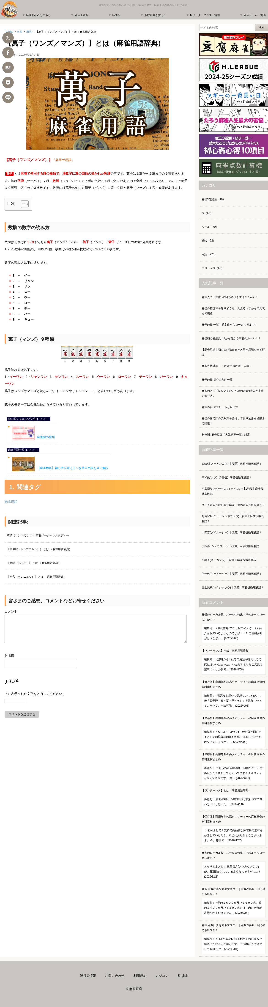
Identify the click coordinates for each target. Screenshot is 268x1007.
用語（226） (209, 254)
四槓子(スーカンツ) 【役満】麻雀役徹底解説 (229, 560)
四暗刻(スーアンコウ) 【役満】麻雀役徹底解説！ (232, 463)
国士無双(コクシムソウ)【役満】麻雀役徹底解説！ (233, 587)
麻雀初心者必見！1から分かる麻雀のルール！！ (231, 338)
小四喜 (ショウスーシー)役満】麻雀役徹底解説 (230, 546)
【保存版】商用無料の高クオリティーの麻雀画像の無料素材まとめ (234, 695)
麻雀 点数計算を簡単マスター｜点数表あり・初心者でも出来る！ (234, 902)
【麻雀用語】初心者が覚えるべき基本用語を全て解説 (60, 464)
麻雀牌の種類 (33, 433)
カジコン (162, 975)
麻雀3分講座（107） (214, 199)
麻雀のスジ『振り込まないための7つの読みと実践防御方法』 (233, 393)
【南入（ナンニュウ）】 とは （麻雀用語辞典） (36, 576)
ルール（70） (210, 226)
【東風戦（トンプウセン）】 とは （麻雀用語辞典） (39, 549)
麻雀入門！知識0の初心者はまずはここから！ (230, 297)
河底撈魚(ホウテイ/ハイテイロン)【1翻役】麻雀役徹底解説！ (232, 491)
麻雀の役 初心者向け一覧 (217, 379)
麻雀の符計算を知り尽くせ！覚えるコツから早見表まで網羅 (233, 311)
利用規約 (140, 975)
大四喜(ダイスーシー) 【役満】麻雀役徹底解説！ (232, 532)
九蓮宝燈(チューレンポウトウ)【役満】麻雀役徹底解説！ (233, 519)
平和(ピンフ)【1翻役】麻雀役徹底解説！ (227, 477)
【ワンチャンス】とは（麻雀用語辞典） (234, 662)
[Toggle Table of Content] (22, 204)
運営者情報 (88, 975)
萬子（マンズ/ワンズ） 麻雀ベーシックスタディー (38, 535)
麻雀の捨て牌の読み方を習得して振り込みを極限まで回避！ (233, 421)
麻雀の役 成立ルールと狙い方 (220, 407)
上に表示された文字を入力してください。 (35, 699)
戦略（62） (209, 240)
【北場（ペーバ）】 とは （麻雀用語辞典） (34, 563)
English (183, 975)
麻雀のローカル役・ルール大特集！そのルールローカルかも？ (234, 628)
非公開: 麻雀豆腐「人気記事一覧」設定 (226, 434)
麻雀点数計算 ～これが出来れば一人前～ (227, 366)
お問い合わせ (114, 975)
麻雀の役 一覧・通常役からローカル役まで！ (229, 324)
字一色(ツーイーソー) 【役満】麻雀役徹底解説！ (232, 573)
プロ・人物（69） (213, 268)
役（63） (207, 213)
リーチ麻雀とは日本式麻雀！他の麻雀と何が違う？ (233, 505)
